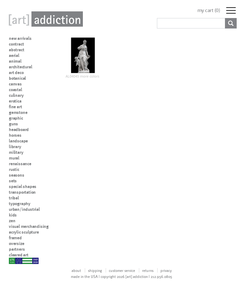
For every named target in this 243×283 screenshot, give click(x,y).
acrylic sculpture (24, 232)
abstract (16, 49)
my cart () (208, 10)
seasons (16, 175)
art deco (16, 72)
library (15, 146)
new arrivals (20, 38)
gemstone (18, 112)
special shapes (22, 186)
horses (15, 135)
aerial (14, 55)
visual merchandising (29, 226)
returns (147, 270)
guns (13, 123)
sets (13, 180)
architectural (20, 66)
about (76, 270)
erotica (15, 101)
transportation (22, 192)
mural (14, 157)
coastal (15, 89)
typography (19, 203)
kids (13, 214)
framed (15, 237)
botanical (17, 78)
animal (15, 61)
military (16, 152)
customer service (122, 270)
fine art (15, 106)
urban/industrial (24, 209)
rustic (14, 169)
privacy (166, 270)
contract (16, 44)
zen (12, 220)
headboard (19, 129)
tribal (14, 197)
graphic (16, 118)
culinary (16, 95)
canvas (15, 83)
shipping (95, 270)
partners (17, 249)
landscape (18, 140)
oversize (16, 243)
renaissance (20, 163)
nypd (13, 260)
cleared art (18, 254)
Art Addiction (44, 19)
